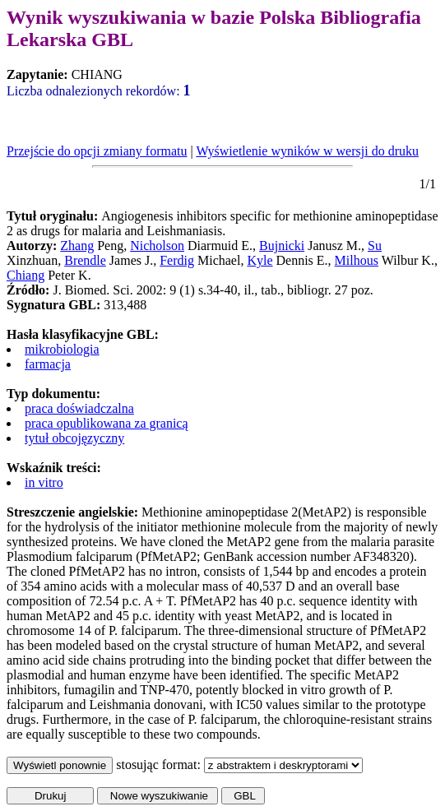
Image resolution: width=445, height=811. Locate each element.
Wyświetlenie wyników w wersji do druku (307, 151)
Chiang (25, 275)
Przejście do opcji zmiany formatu (97, 151)
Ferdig (177, 260)
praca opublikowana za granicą (106, 423)
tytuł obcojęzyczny (74, 438)
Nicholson (157, 246)
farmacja (48, 364)
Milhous (356, 260)
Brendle (85, 260)
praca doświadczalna (79, 408)
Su (375, 246)
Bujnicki (281, 246)
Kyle (259, 260)
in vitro (44, 482)
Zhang (77, 246)
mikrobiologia (62, 349)
